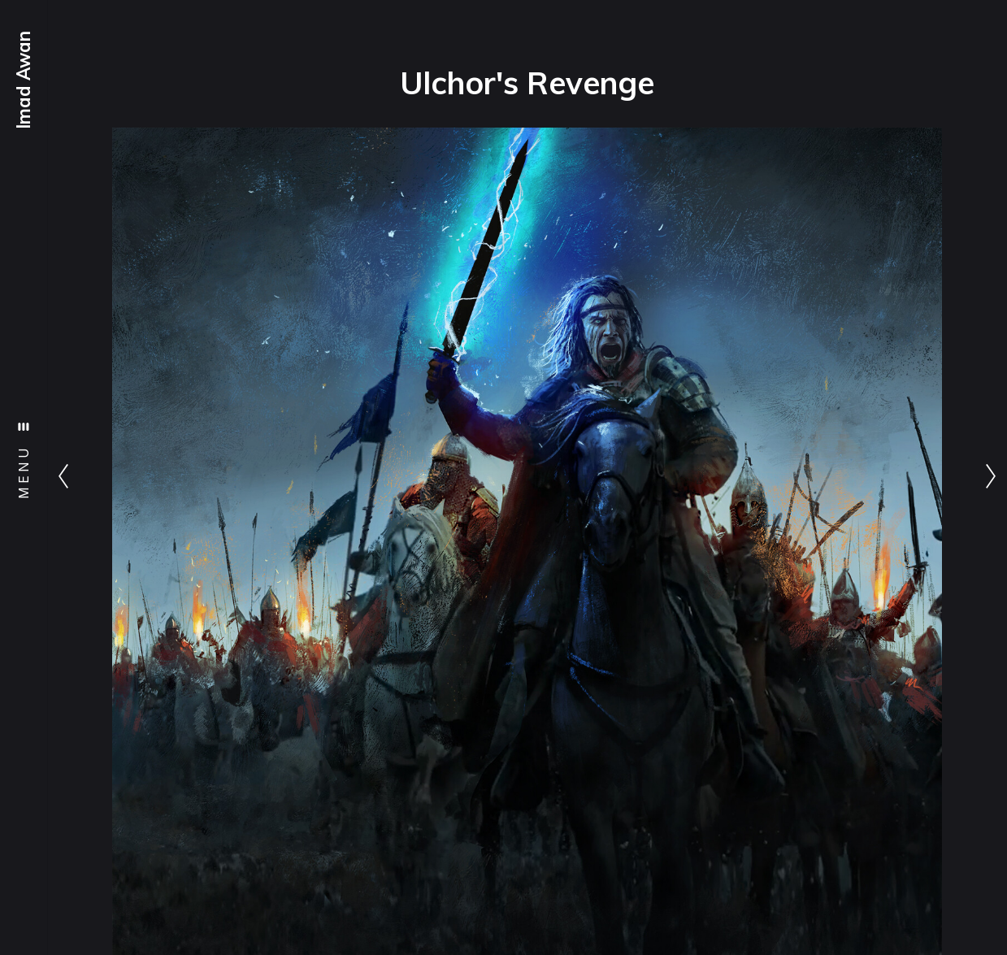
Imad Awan (23, 80)
